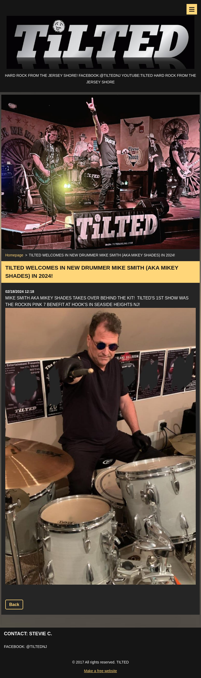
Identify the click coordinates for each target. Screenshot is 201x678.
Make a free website (100, 671)
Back (14, 604)
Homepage (14, 255)
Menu (192, 9)
